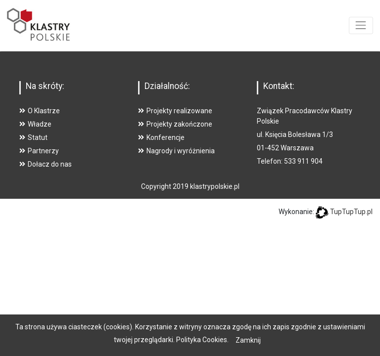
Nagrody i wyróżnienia (176, 151)
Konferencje (161, 137)
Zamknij (248, 340)
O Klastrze (39, 111)
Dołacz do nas (45, 164)
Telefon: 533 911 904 (290, 161)
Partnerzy (39, 151)
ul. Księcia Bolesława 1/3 (295, 134)
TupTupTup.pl (351, 212)
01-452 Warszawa (285, 148)
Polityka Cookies (201, 340)
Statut (33, 137)
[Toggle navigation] (361, 25)
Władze (35, 124)
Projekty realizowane (175, 111)
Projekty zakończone (175, 124)
